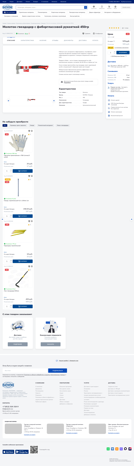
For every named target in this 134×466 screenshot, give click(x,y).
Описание (11, 40)
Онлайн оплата (126, 7)
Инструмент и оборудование (112, 12)
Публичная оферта (40, 402)
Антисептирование (89, 412)
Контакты (54, 1)
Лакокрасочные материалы (77, 12)
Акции (4, 1)
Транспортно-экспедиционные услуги (118, 395)
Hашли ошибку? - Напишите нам (67, 361)
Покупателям (64, 383)
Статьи (61, 397)
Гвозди (32, 125)
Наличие (42, 40)
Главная (4, 23)
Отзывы (55, 40)
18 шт (26, 33)
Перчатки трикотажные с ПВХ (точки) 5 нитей (17, 156)
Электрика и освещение (11, 16)
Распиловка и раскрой (90, 404)
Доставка (19, 1)
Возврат (35, 1)
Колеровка (87, 389)
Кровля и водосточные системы (31, 16)
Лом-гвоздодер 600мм (11, 291)
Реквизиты (38, 395)
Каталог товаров (11, 23)
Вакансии (63, 1)
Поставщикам (39, 391)
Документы (68, 40)
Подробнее (67, 82)
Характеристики (27, 40)
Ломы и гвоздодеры (62, 125)
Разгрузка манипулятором (91, 406)
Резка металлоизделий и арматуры (94, 402)
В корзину (123, 53)
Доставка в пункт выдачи (91, 386)
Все (5, 125)
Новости (37, 393)
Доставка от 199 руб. (114, 389)
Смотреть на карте (29, 435)
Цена (5, 161)
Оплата (28, 1)
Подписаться (57, 371)
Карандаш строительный (12, 246)
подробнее (17, 345)
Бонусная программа (66, 386)
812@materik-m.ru (8, 409)
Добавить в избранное (66, 404)
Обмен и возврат (64, 402)
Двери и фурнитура (94, 12)
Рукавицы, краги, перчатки (18, 125)
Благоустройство (75, 16)
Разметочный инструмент (45, 125)
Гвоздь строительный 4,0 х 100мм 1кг (16, 201)
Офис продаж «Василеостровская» (118, 424)
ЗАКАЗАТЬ (50, 345)
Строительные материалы (26, 12)
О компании (44, 1)
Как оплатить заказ (65, 391)
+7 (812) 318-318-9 (114, 1)
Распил (86, 391)
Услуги (11, 1)
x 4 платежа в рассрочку (122, 47)
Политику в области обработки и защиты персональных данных (44, 375)
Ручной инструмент (35, 23)
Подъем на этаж (88, 408)
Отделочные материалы (58, 12)
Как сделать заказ (65, 389)
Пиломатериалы (42, 12)
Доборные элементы (90, 414)
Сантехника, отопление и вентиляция (55, 16)
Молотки (43, 23)
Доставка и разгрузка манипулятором (119, 391)
